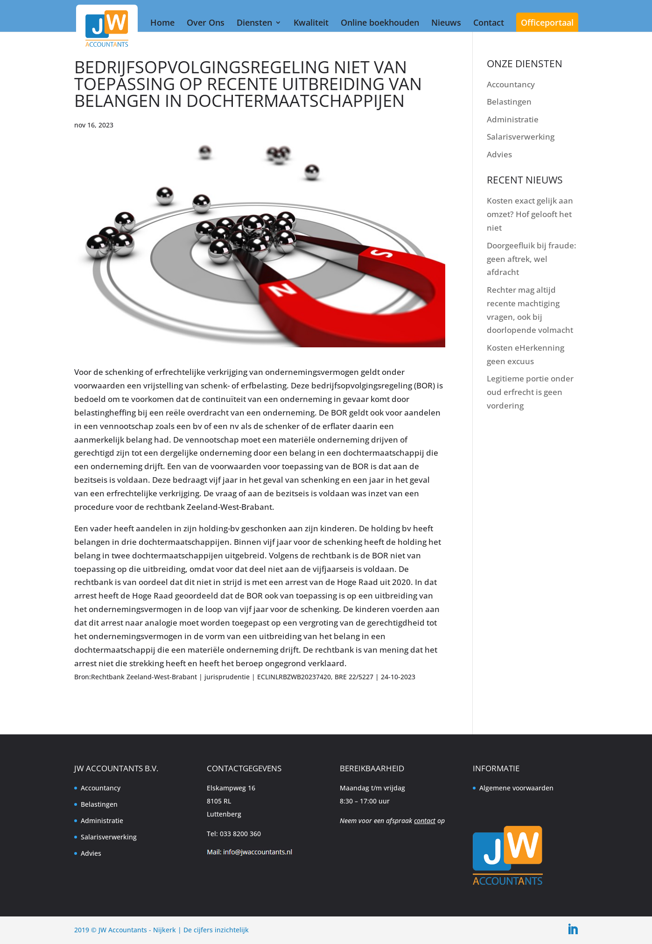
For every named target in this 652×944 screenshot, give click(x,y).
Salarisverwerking (520, 136)
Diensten (254, 22)
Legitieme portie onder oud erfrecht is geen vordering (530, 392)
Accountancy (511, 84)
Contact (488, 22)
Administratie (513, 119)
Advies (499, 154)
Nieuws (446, 22)
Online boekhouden (380, 22)
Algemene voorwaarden (516, 787)
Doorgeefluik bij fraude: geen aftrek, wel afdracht (531, 259)
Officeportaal (547, 22)
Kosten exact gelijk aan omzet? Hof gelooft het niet (530, 214)
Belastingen (509, 101)
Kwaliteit (311, 22)
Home (162, 22)
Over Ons (205, 22)
